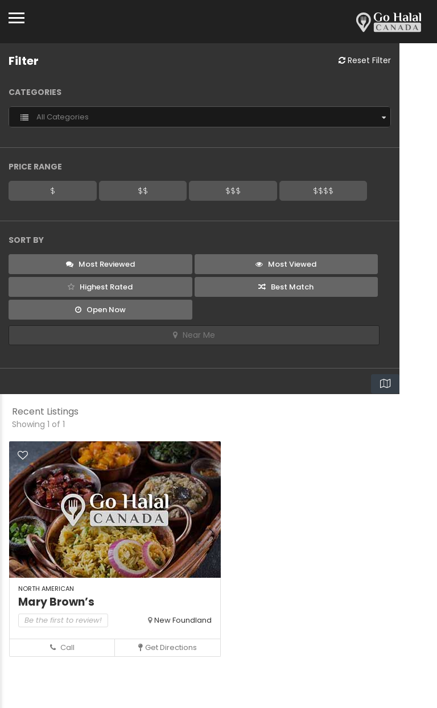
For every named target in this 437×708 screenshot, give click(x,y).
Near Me (194, 335)
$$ (143, 190)
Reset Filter (365, 60)
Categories (35, 92)
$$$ (233, 190)
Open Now (100, 309)
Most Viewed (285, 264)
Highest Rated (100, 286)
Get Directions (167, 647)
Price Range (35, 166)
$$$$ (323, 190)
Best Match (286, 286)
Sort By (26, 240)
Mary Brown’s (56, 602)
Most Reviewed (100, 264)
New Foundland (183, 620)
